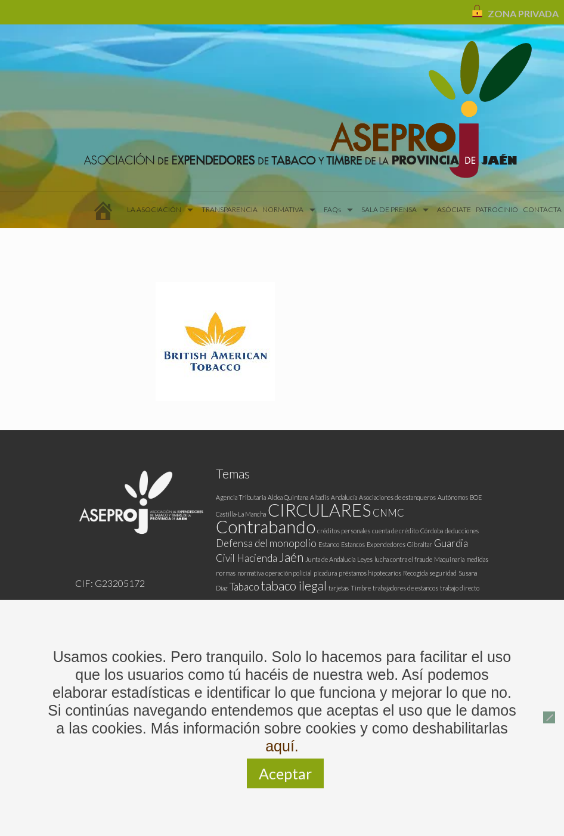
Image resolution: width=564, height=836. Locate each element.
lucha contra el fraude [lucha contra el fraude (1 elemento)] (403, 559)
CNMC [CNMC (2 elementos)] (388, 512)
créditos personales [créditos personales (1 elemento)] (343, 530)
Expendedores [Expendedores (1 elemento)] (386, 544)
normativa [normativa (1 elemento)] (250, 573)
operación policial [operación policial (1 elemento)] (288, 573)
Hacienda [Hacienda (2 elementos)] (257, 558)
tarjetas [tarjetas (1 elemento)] (339, 588)
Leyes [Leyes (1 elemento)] (365, 559)
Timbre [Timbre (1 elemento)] (361, 588)
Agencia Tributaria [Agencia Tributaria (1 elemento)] (241, 497)
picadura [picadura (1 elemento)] (325, 573)
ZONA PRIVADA (523, 13)
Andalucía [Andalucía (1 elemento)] (344, 497)
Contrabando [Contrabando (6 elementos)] (265, 526)
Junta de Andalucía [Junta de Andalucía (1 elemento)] (330, 559)
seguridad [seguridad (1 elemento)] (443, 573)
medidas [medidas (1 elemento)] (477, 559)
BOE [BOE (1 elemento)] (476, 497)
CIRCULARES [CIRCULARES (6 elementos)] (319, 509)
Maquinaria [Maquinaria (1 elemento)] (449, 559)
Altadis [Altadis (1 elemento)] (319, 497)
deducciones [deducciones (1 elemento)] (462, 530)
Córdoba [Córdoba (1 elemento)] (431, 530)
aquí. (282, 746)
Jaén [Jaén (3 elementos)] (291, 556)
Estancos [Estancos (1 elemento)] (353, 544)
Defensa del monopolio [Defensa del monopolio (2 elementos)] (266, 543)
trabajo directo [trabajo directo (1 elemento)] (459, 588)
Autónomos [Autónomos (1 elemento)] (453, 497)
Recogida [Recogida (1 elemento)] (415, 573)
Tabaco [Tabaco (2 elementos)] (244, 586)
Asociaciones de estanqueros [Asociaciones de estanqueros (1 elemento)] (397, 497)
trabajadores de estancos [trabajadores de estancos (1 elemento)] (405, 588)
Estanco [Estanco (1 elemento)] (328, 544)
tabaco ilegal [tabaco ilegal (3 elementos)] (294, 585)
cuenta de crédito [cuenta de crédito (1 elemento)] (395, 530)
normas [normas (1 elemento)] (225, 573)
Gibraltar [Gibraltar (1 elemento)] (419, 544)
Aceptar (285, 773)
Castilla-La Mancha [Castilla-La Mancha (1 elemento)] (241, 514)
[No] (549, 717)
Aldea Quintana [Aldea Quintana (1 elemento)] (288, 497)
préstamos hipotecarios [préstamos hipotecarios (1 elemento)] (370, 573)
